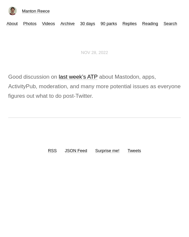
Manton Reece (36, 11)
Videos (48, 23)
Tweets (134, 150)
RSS (52, 150)
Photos (29, 23)
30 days (87, 23)
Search (170, 23)
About (12, 23)
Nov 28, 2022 (94, 52)
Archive (67, 23)
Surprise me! (107, 150)
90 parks (109, 23)
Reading (150, 23)
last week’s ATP (78, 77)
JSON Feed (76, 150)
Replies (129, 23)
